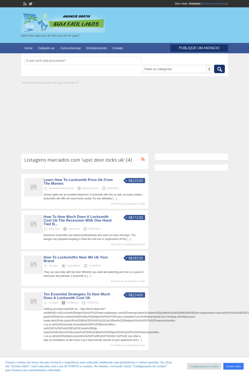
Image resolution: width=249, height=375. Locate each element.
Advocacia (54, 228)
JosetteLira (74, 228)
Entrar (222, 3)
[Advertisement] (124, 117)
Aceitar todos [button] (233, 366)
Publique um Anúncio (199, 48)
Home (29, 48)
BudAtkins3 (73, 302)
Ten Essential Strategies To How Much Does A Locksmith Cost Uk (77, 296)
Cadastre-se (210, 3)
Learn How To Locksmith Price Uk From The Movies (78, 182)
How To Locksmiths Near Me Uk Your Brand (76, 259)
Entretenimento (96, 48)
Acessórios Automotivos (61, 188)
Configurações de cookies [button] (204, 366)
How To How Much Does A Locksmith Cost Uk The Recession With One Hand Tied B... (77, 220)
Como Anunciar (70, 48)
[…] (115, 198)
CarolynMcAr (73, 265)
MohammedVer (90, 188)
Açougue (53, 265)
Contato (118, 48)
